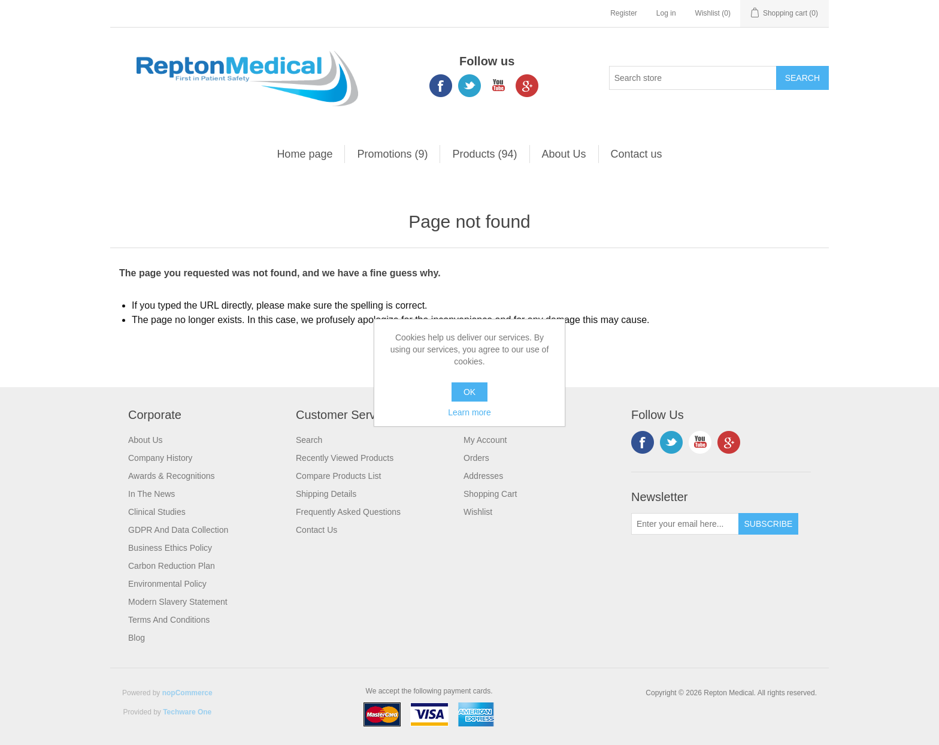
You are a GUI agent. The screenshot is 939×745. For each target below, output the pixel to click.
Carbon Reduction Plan (171, 566)
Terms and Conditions (169, 620)
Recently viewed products (344, 458)
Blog (136, 638)
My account (485, 440)
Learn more (469, 412)
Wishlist (478, 512)
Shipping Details (326, 494)
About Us (564, 154)
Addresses (483, 476)
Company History (160, 458)
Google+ (527, 85)
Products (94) (484, 154)
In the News (151, 494)
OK (469, 392)
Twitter (469, 85)
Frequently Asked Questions (348, 512)
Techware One (187, 712)
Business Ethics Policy (170, 548)
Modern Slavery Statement (178, 602)
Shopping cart (490, 494)
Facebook (440, 85)
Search (309, 440)
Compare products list (338, 476)
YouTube (498, 85)
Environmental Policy (167, 584)
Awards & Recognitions (171, 476)
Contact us (636, 154)
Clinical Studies (157, 512)
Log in (666, 13)
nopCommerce (187, 693)
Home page (304, 154)
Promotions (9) (392, 154)
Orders (476, 458)
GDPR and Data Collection (178, 530)
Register (623, 13)
